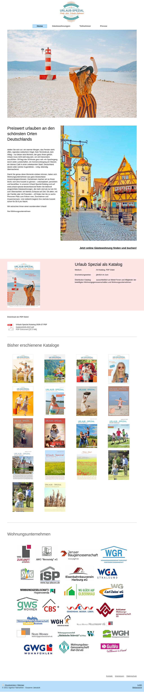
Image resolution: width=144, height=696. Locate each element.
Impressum (119, 676)
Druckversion (9, 685)
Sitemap (20, 685)
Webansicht (137, 687)
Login (139, 685)
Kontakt (109, 676)
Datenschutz (132, 676)
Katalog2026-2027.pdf (25, 327)
